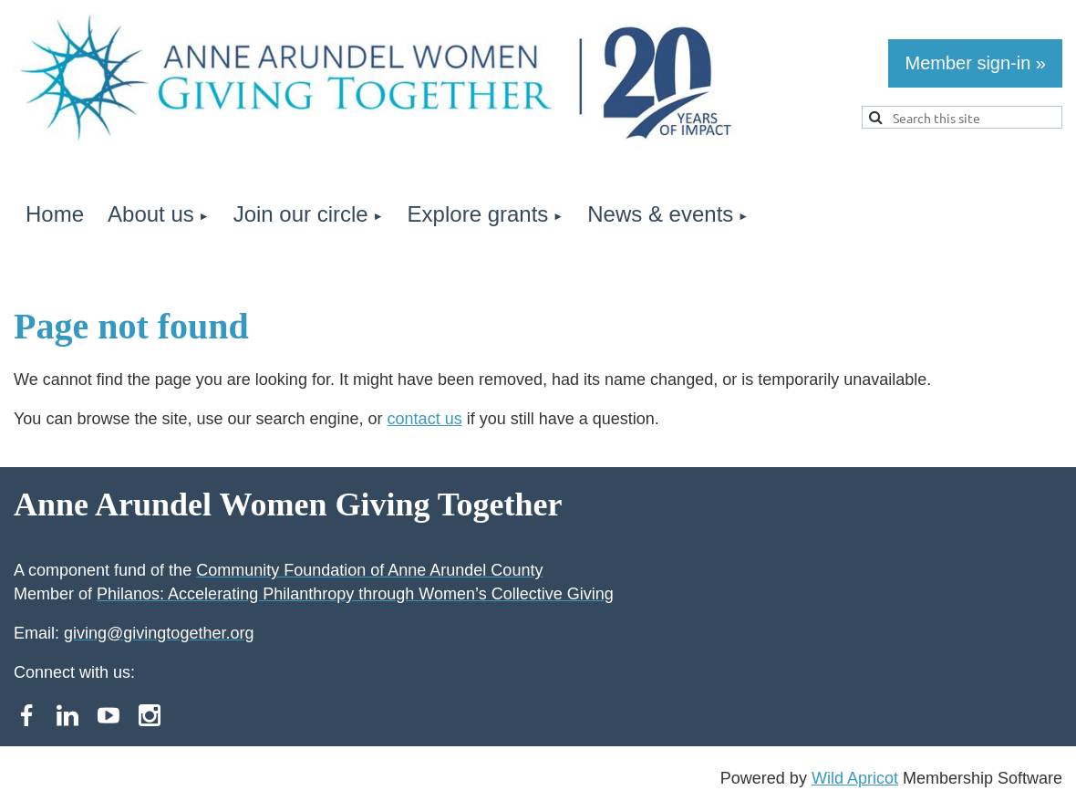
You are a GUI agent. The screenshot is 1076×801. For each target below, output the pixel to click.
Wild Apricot (855, 778)
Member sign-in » (975, 63)
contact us (425, 419)
